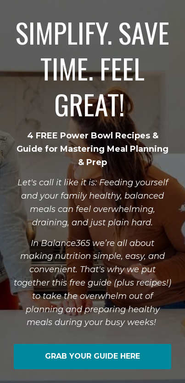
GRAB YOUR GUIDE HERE (92, 356)
